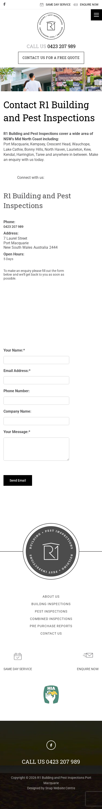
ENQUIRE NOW (86, 4)
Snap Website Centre (60, 789)
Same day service (17, 663)
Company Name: (17, 411)
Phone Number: (16, 391)
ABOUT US (51, 597)
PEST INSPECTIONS (51, 612)
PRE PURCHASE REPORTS (51, 627)
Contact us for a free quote (51, 57)
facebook (5, 5)
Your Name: (13, 350)
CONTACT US (51, 634)
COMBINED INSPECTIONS (51, 619)
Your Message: (16, 432)
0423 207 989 (51, 46)
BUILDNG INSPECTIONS (51, 605)
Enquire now (88, 663)
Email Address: (16, 371)
